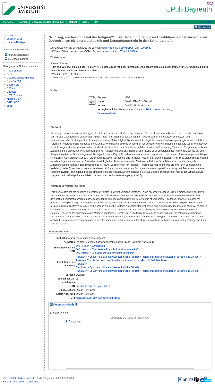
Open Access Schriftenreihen (48, 22)
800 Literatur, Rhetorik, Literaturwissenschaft (115, 249)
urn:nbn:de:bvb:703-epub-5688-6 (120, 51)
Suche (85, 22)
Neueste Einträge (16, 42)
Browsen (23, 22)
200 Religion (82, 246)
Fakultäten (81, 256)
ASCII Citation (14, 70)
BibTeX (10, 74)
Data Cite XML (14, 81)
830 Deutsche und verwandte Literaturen (113, 253)
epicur (10, 105)
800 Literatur (82, 249)
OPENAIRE (13, 102)
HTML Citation (14, 95)
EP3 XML (12, 88)
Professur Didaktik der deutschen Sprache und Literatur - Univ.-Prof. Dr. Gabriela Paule (121, 260)
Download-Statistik (64, 304)
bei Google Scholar (16, 58)
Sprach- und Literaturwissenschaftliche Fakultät (114, 256)
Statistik (73, 22)
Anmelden (205, 22)
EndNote (11, 91)
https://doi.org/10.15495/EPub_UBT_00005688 (126, 47)
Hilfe (95, 22)
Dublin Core (13, 84)
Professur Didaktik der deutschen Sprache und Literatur (170, 256)
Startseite (8, 22)
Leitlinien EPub (14, 39)
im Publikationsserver (17, 54)
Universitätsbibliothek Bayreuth (19, 378)
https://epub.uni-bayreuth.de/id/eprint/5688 (98, 297)
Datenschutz (33, 381)
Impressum (19, 381)
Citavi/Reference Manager (20, 77)
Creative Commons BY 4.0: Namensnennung (148, 109)
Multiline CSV (14, 98)
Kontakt (7, 381)
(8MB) (106, 113)
